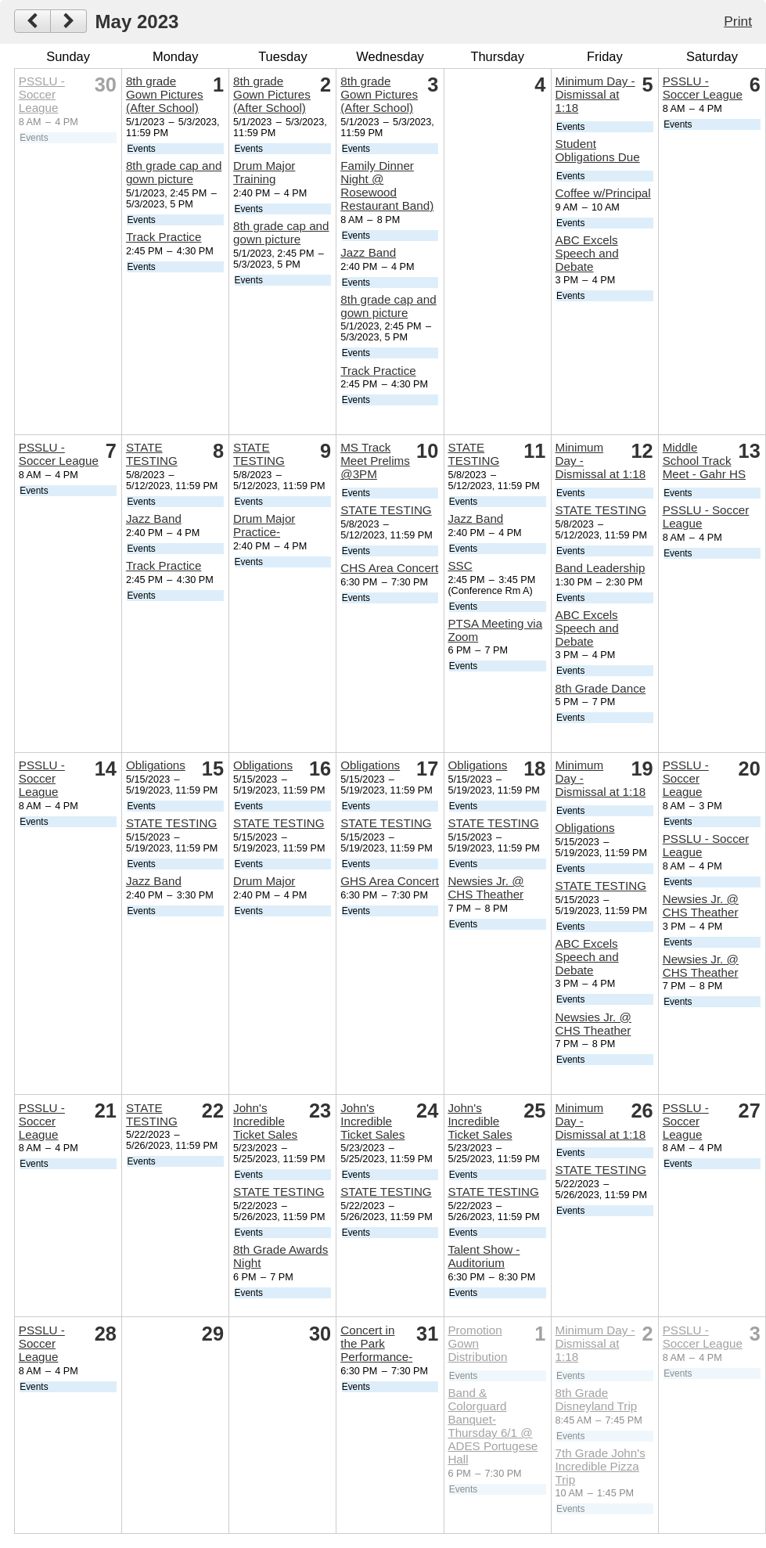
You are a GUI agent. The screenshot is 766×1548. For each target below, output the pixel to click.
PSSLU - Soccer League (42, 94)
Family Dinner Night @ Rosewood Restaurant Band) (386, 185)
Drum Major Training (264, 172)
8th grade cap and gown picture (173, 172)
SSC (460, 565)
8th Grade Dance (601, 688)
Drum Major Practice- (264, 525)
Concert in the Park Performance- (376, 1343)
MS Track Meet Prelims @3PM (375, 461)
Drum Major (264, 880)
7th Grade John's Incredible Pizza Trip (601, 1466)
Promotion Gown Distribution (477, 1343)
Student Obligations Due (598, 150)
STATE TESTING (152, 454)
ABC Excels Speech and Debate (587, 253)
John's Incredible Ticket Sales (265, 1121)
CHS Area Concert (389, 567)
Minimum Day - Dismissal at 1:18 (595, 94)
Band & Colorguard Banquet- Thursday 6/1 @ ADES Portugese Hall (493, 1426)
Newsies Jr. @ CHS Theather (485, 887)
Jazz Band (368, 252)
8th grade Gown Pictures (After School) (164, 94)
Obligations (155, 765)
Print (738, 21)
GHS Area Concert (389, 880)
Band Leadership (601, 567)
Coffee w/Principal (603, 193)
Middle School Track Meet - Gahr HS (704, 461)
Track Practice (164, 236)
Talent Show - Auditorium (484, 1256)
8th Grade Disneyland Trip (597, 1399)
